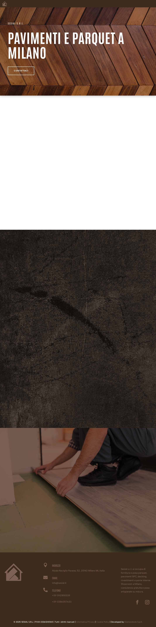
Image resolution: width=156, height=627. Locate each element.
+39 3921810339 (61, 595)
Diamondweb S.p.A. (133, 622)
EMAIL (54, 578)
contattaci (21, 71)
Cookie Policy (102, 622)
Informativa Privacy (85, 622)
